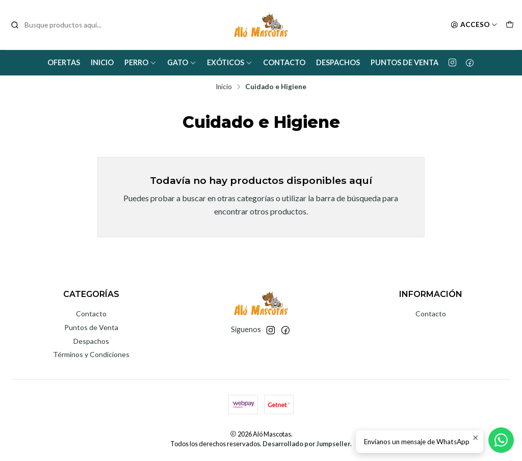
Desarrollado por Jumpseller (306, 444)
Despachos (338, 62)
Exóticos (229, 62)
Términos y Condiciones (91, 354)
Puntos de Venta (404, 62)
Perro (140, 62)
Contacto (284, 62)
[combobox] (62, 25)
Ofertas (63, 62)
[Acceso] (474, 25)
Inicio (102, 62)
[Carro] (510, 25)
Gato (181, 62)
